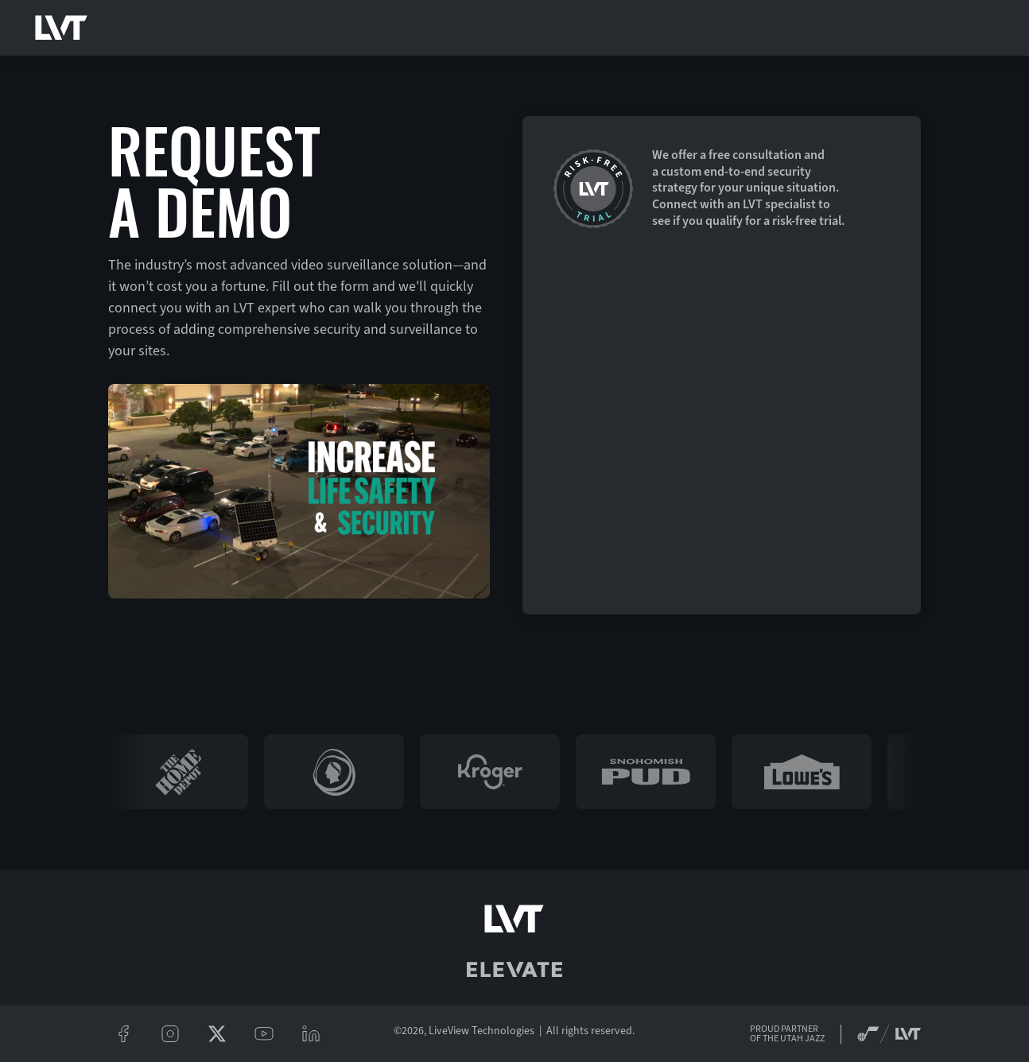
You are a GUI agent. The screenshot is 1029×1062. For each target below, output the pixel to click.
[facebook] (123, 1033)
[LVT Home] (61, 28)
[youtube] (264, 1033)
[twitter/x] (217, 1033)
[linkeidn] (311, 1033)
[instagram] (170, 1033)
